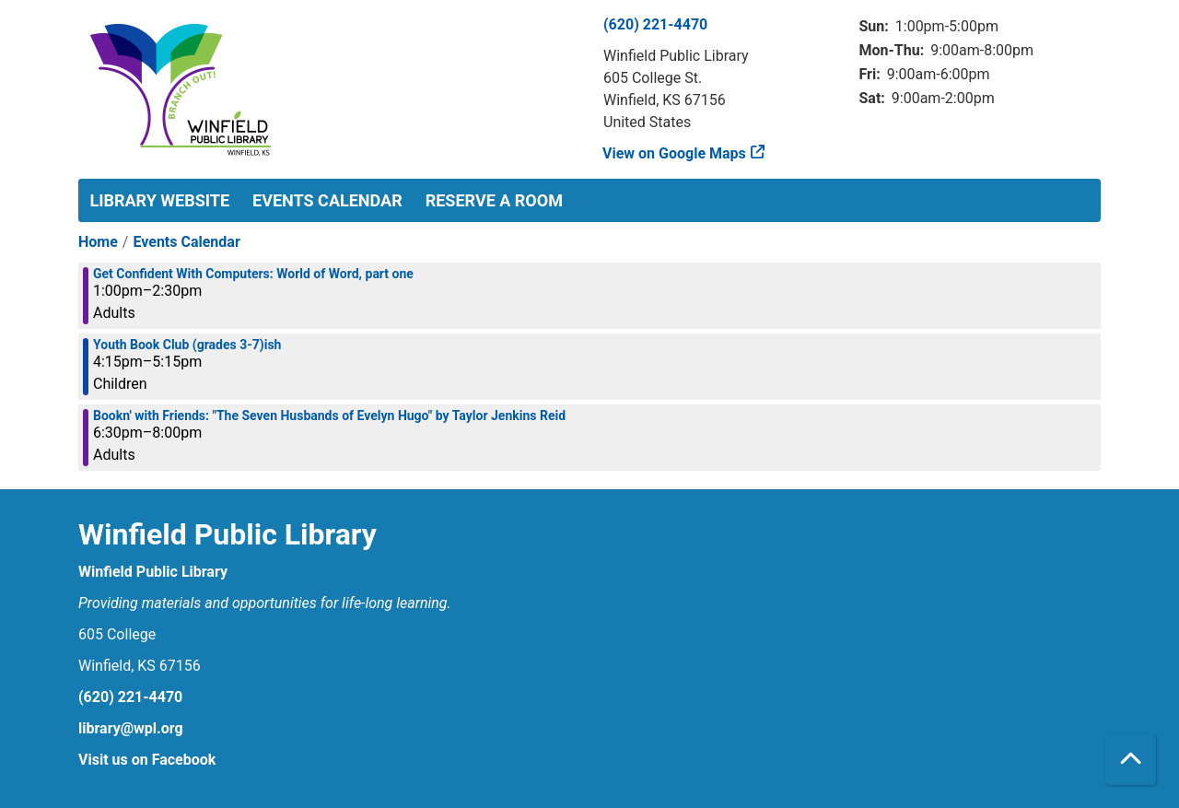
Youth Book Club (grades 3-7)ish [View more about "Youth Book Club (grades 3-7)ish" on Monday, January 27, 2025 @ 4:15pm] (187, 344)
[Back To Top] (1130, 759)
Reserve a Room (494, 200)
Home (98, 242)
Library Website (160, 200)
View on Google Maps (674, 153)
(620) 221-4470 (655, 24)
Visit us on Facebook (147, 759)
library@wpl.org (130, 728)
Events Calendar (327, 200)
